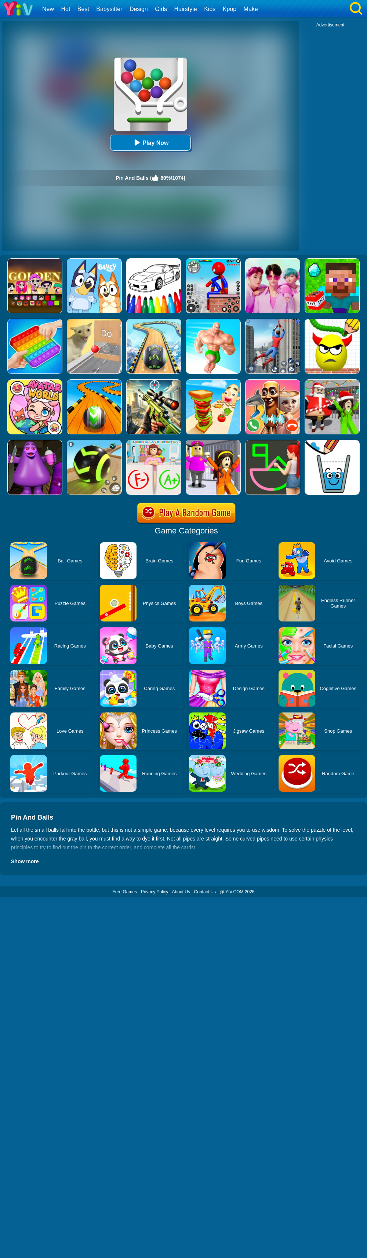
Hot (65, 9)
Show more (25, 861)
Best (83, 9)
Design (139, 9)
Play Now (150, 142)
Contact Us (205, 891)
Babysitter (109, 9)
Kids (209, 9)
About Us (181, 891)
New (48, 9)
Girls (161, 9)
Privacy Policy (154, 891)
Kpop (229, 9)
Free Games (124, 891)
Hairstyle (185, 9)
